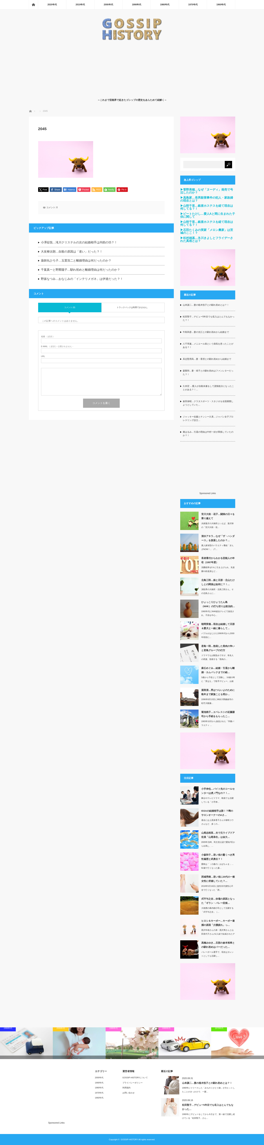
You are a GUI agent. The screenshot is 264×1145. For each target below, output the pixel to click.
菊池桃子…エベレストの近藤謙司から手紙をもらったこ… (218, 714)
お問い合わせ (128, 1093)
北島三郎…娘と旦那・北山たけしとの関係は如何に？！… (218, 582)
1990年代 (136, 4)
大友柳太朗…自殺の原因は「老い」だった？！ (71, 251)
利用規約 (126, 1088)
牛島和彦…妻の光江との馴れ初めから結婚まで (206, 332)
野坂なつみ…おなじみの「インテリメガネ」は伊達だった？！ (82, 279)
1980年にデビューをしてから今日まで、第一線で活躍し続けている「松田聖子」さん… (208, 1116)
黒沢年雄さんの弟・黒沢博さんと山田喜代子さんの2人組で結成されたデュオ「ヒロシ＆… (218, 934)
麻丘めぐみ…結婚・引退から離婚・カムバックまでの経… (218, 670)
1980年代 (164, 4)
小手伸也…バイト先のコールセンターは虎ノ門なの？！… (218, 790)
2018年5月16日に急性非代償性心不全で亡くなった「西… (217, 888)
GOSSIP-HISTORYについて (135, 1077)
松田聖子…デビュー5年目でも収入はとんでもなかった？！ (209, 318)
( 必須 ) (47, 337)
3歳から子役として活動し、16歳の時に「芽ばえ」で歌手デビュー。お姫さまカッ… (218, 681)
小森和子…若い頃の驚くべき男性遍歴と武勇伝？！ (218, 856)
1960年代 (221, 4)
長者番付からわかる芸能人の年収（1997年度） (218, 560)
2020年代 (52, 4)
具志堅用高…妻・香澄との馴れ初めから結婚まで (207, 359)
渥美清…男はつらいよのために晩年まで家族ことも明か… (218, 692)
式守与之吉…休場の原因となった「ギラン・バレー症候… (218, 900)
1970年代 (193, 4)
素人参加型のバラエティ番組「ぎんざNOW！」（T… (217, 547)
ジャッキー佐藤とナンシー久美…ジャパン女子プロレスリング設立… (208, 418)
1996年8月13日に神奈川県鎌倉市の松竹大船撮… (217, 701)
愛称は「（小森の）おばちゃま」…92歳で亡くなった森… (217, 866)
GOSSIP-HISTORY (129, 1139)
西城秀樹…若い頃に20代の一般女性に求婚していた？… (218, 878)
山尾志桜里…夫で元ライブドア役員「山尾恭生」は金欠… (218, 834)
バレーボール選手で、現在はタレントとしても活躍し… (217, 954)
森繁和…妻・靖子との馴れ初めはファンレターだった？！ (208, 372)
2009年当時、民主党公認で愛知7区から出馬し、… (218, 844)
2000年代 (108, 4)
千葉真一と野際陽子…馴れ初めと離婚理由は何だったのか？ (80, 270)
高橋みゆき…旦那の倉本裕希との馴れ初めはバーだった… (218, 944)
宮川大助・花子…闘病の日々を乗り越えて (218, 516)
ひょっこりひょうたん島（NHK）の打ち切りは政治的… (218, 604)
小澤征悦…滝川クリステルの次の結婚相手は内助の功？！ (79, 242)
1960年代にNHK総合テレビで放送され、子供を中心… (217, 613)
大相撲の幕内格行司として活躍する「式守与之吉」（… (217, 910)
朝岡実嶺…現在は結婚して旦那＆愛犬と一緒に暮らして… (218, 626)
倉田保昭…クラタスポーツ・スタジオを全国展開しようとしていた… (208, 403)
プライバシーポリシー (132, 1083)
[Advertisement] (132, 68)
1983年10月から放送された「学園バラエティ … (217, 723)
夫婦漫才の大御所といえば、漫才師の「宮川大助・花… (217, 525)
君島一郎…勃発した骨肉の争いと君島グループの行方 (218, 648)
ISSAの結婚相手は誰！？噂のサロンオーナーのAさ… (217, 812)
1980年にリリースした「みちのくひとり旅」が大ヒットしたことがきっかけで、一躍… (208, 1090)
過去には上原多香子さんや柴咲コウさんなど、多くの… (217, 822)
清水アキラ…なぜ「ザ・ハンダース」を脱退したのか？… (218, 538)
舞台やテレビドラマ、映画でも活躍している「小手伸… (217, 800)
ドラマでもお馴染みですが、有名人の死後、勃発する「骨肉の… (217, 657)
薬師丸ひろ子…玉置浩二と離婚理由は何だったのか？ (76, 260)
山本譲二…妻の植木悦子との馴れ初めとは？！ (206, 305)
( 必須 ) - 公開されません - (57, 347)
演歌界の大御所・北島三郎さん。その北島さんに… (217, 591)
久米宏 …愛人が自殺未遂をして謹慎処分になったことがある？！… (208, 388)
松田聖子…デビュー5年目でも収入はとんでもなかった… (207, 1107)
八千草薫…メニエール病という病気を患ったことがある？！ (208, 346)
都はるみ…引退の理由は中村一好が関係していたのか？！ (208, 434)
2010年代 (80, 4)
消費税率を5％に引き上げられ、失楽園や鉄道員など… (218, 569)
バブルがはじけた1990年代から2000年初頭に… (217, 635)
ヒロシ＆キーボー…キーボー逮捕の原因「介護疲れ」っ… (218, 922)
